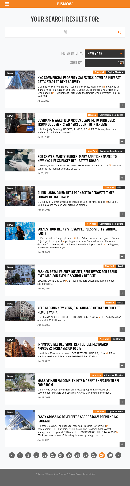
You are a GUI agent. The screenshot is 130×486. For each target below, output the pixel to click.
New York (99, 72)
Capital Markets (115, 72)
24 (61, 455)
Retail (120, 266)
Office (120, 187)
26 (77, 455)
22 (44, 455)
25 (69, 455)
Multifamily (117, 338)
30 (110, 455)
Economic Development (111, 151)
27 (85, 455)
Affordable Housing (113, 375)
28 (93, 455)
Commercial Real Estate (111, 114)
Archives (62, 474)
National (92, 114)
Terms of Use (89, 474)
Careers (40, 474)
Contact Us (51, 474)
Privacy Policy (74, 474)
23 (53, 455)
